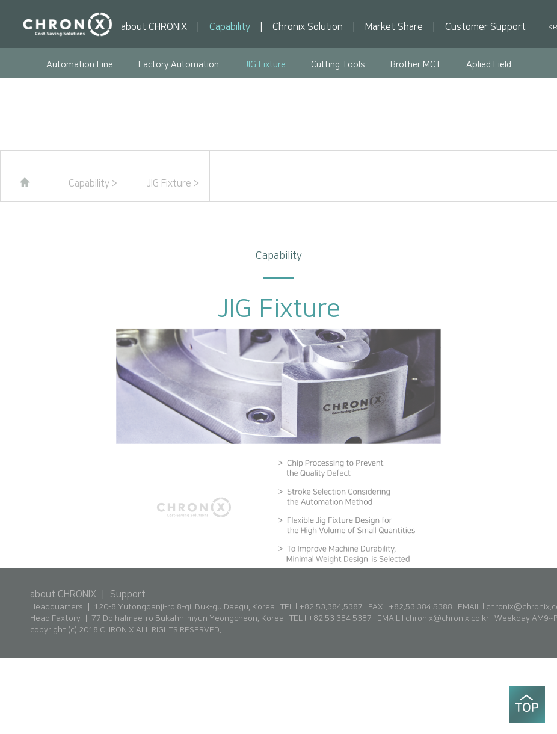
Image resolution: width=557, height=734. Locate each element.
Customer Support (485, 27)
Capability (229, 27)
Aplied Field (488, 65)
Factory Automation (178, 65)
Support (128, 594)
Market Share (394, 27)
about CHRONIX (154, 27)
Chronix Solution (307, 27)
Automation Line (79, 65)
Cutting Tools (338, 65)
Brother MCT (415, 65)
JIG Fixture (265, 65)
